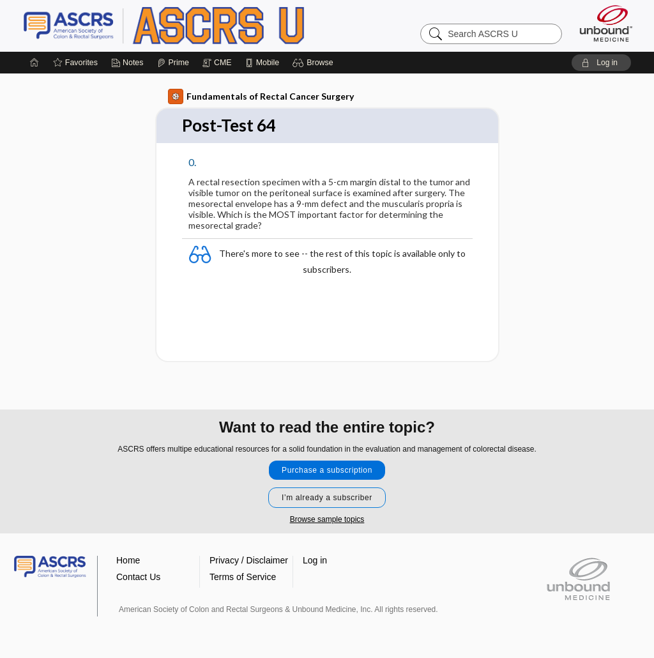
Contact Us (138, 577)
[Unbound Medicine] (606, 23)
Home (128, 560)
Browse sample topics (327, 519)
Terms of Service (242, 577)
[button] (315, 62)
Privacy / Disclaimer (248, 560)
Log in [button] (315, 560)
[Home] (34, 62)
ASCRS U (182, 25)
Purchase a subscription (327, 470)
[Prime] (173, 62)
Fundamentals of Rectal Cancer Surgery (261, 96)
